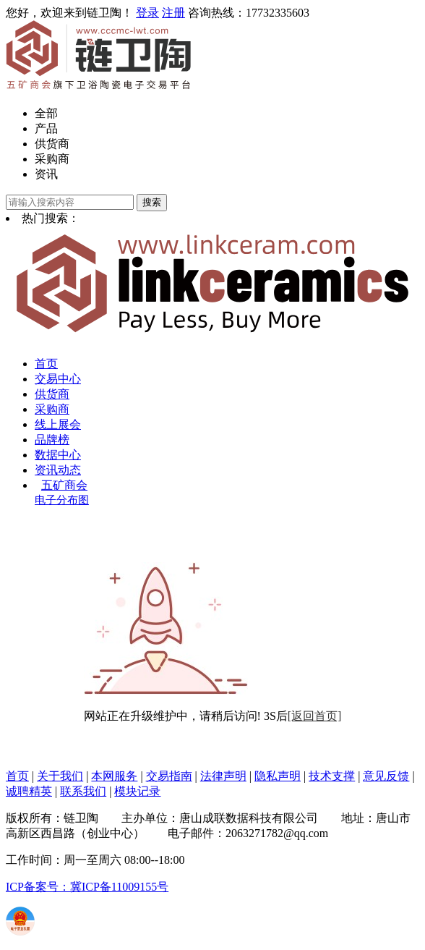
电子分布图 (62, 500)
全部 (46, 113)
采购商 (52, 159)
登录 (147, 13)
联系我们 (83, 791)
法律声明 (223, 776)
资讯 (46, 174)
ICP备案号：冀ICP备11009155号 (87, 887)
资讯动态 (58, 470)
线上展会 (58, 424)
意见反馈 (386, 776)
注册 (173, 13)
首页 (46, 363)
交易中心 (58, 379)
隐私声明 (277, 776)
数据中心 (58, 455)
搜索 (151, 202)
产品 (46, 128)
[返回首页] (315, 716)
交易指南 (169, 776)
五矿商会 (64, 485)
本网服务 (114, 776)
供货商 (52, 143)
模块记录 (137, 791)
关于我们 (60, 776)
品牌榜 (52, 439)
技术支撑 (332, 776)
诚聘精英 (29, 791)
